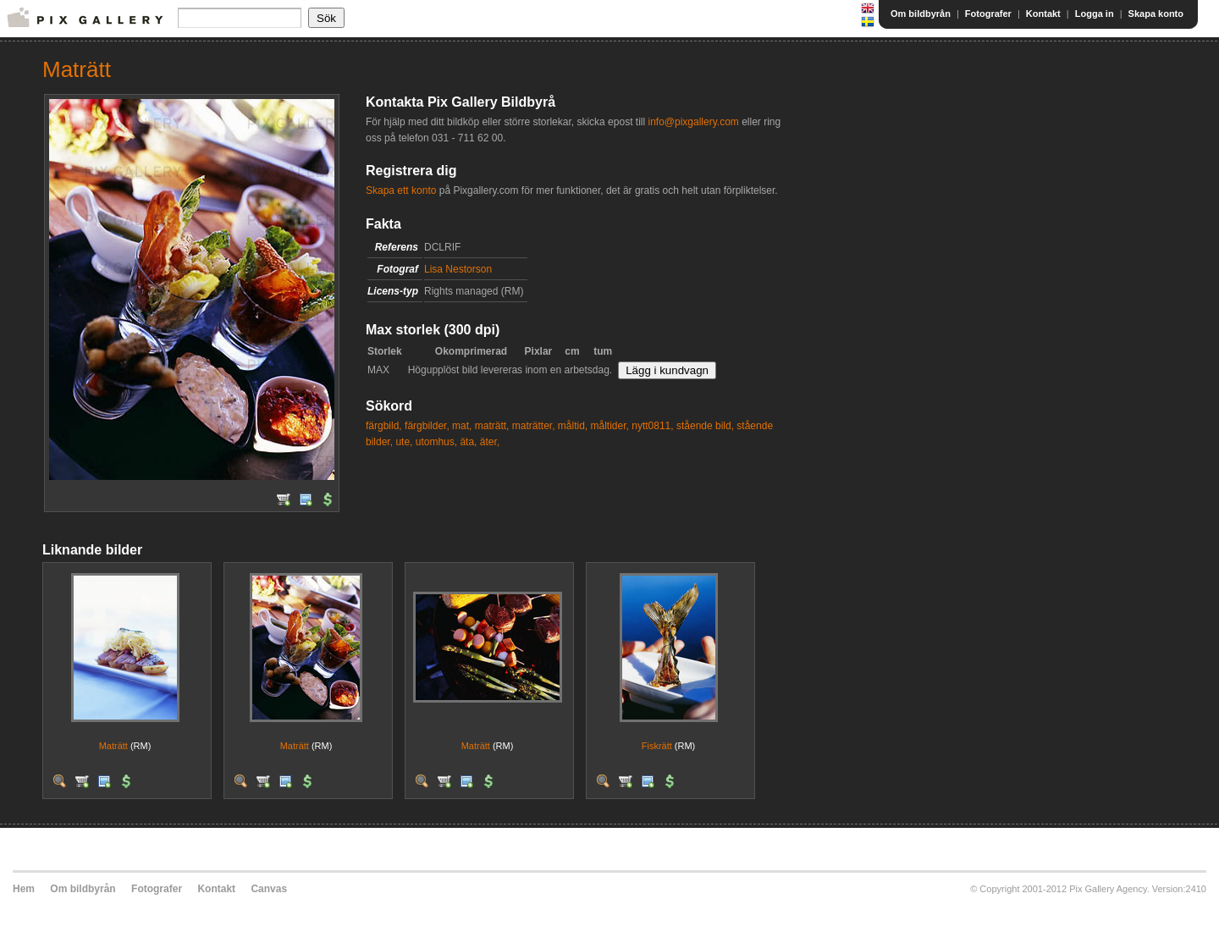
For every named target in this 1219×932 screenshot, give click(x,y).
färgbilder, (427, 426)
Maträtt (113, 746)
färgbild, (384, 426)
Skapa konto (1155, 13)
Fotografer (988, 13)
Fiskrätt (657, 746)
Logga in (1094, 13)
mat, (462, 426)
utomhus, (436, 442)
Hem (24, 889)
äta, (468, 442)
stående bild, (705, 426)
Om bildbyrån (921, 13)
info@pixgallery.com (693, 122)
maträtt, (492, 426)
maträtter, (533, 426)
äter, (489, 442)
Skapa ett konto (401, 190)
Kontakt (1043, 13)
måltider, (610, 426)
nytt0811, (652, 426)
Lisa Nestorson (458, 269)
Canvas (269, 889)
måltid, (572, 426)
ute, (403, 442)
